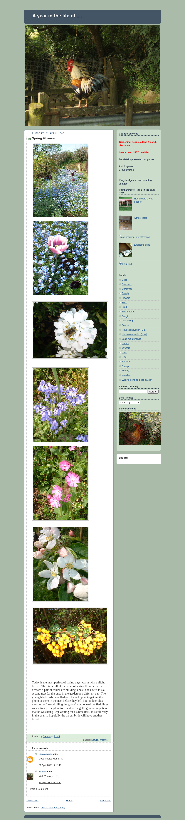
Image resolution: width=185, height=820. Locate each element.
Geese (125, 325)
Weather (104, 740)
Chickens (127, 284)
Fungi (125, 316)
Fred (124, 307)
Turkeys (126, 370)
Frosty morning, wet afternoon (134, 237)
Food (124, 302)
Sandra (43, 771)
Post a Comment (39, 789)
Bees (124, 280)
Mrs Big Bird (125, 264)
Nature (94, 740)
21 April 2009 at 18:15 (50, 765)
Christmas (127, 289)
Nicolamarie (45, 754)
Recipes (126, 361)
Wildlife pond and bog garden (137, 380)
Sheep (125, 366)
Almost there (140, 218)
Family (125, 293)
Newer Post (32, 800)
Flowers (126, 298)
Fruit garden (128, 311)
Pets (124, 352)
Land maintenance (131, 339)
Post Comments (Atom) (53, 807)
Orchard (126, 348)
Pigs (124, 357)
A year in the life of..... (57, 15)
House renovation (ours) (134, 334)
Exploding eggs (142, 245)
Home (69, 800)
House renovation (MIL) (134, 330)
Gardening (127, 320)
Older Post (105, 800)
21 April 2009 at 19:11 (50, 782)
